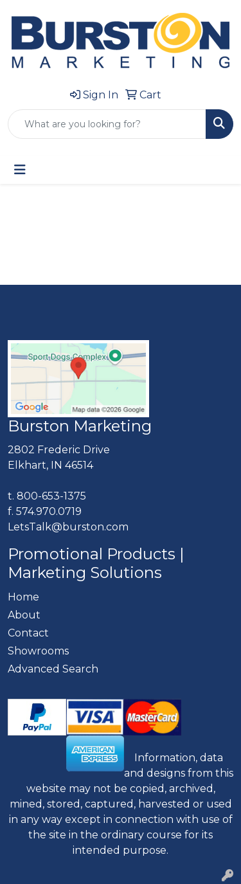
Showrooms (38, 651)
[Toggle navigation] (19, 170)
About (24, 615)
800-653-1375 (51, 496)
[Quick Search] (107, 124)
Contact (28, 633)
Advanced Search (53, 669)
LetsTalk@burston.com (68, 527)
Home (23, 597)
